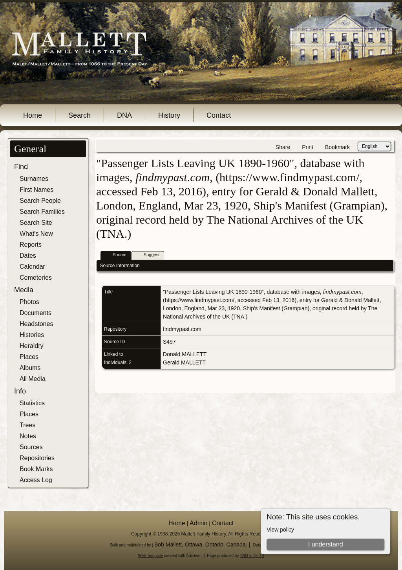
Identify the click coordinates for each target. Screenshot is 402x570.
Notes (28, 436)
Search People (40, 200)
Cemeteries (36, 277)
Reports (31, 244)
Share (283, 147)
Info (20, 391)
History (169, 115)
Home (32, 115)
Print (307, 147)
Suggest (148, 255)
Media (23, 290)
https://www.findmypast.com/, (200, 300)
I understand (325, 544)
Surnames (34, 178)
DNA (124, 115)
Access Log (36, 480)
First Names (36, 189)
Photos (29, 302)
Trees (27, 425)
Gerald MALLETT (184, 362)
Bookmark (337, 147)
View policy (280, 529)
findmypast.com (182, 329)
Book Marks (36, 469)
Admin (198, 523)
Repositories (37, 458)
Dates (28, 255)
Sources (31, 447)
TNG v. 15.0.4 (252, 556)
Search (79, 115)
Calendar (32, 266)
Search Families (42, 211)
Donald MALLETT (184, 354)
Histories (32, 334)
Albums (30, 367)
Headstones (36, 324)
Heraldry (31, 345)
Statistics (32, 403)
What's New (36, 233)
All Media (33, 378)
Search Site (36, 222)
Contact (218, 115)
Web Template (150, 556)
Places (29, 356)
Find (21, 167)
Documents (35, 313)
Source (116, 255)
